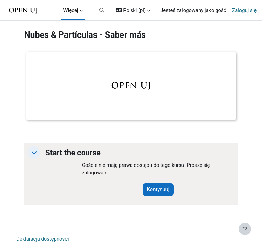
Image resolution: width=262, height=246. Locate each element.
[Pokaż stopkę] (245, 229)
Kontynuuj (158, 189)
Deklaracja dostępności (42, 239)
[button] (102, 10)
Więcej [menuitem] (70, 10)
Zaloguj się (244, 10)
